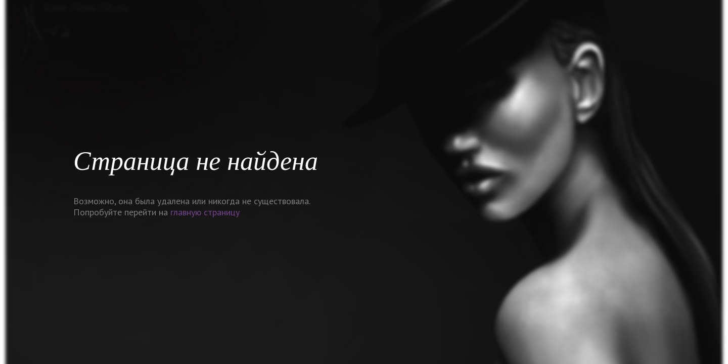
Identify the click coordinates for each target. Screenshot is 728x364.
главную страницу (205, 212)
